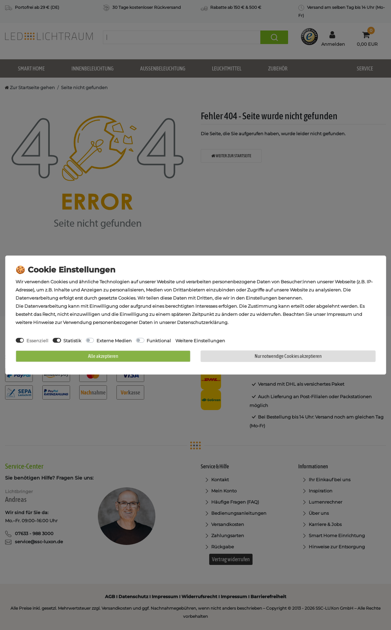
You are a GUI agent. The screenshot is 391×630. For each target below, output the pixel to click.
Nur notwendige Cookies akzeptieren (288, 356)
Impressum (339, 314)
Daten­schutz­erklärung (202, 322)
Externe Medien (114, 340)
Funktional (159, 340)
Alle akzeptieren (103, 356)
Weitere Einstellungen (200, 340)
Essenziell (37, 340)
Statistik (72, 340)
